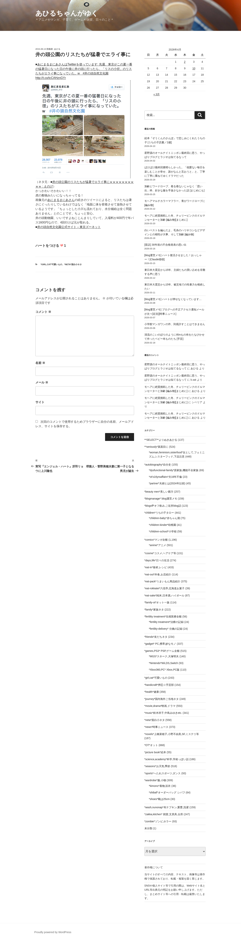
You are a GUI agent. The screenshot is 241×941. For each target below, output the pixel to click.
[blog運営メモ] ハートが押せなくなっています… (173, 299)
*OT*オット (151, 745)
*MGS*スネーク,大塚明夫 (164, 656)
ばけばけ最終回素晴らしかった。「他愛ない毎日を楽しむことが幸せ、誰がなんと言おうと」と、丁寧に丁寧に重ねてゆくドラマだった (174, 171)
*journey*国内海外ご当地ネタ (161, 698)
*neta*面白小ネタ (73, 264)
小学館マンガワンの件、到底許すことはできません (174, 324)
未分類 (148, 828)
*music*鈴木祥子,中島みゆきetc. (163, 712)
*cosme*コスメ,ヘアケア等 (160, 553)
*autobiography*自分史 (157, 464)
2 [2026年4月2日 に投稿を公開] (184, 61)
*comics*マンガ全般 (156, 539)
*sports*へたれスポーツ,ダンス (162, 773)
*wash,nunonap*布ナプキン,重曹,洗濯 (166, 807)
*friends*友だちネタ (156, 636)
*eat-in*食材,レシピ (155, 567)
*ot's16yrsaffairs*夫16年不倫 (165, 476)
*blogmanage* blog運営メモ (160, 498)
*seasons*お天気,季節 (157, 766)
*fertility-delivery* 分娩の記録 (165, 628)
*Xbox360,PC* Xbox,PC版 (164, 669)
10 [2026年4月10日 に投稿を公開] (193, 68)
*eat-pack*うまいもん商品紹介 (162, 581)
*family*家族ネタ (154, 609)
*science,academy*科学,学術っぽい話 (166, 759)
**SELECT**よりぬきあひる (160, 439)
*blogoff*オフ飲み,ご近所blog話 (162, 505)
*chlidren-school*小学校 (163, 531)
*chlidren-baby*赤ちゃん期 (164, 518)
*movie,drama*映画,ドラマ (160, 705)
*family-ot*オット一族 (157, 602)
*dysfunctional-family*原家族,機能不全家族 (174, 470)
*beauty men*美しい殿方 (158, 491)
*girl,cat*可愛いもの (51, 264)
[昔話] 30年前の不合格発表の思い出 (165, 244)
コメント (43, 311)
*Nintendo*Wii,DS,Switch (163, 663)
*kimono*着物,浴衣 (160, 785)
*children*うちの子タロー (159, 512)
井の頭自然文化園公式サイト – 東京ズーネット (69, 227)
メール (41, 382)
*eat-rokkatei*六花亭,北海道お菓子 (164, 588)
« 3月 (156, 94)
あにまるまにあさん (61, 199)
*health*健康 (151, 691)
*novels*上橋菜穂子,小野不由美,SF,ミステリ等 (171, 734)
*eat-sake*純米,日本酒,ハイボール (164, 595)
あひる (57, 49)
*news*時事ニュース (156, 726)
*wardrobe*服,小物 (155, 780)
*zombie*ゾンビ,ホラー (158, 821)
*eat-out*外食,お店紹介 (157, 574)
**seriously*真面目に (156, 446)
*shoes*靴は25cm (159, 799)
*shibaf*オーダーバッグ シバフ (167, 792)
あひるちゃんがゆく (66, 13)
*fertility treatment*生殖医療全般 (163, 616)
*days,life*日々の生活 (156, 560)
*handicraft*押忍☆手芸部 (159, 684)
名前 (40, 362)
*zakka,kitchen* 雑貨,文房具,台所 (163, 814)
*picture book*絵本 (155, 752)
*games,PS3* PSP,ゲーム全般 (162, 650)
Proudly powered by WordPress (52, 932)
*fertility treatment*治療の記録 (166, 621)
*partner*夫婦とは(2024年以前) (167, 483)
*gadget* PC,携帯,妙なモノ (160, 643)
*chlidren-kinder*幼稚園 (162, 524)
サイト (39, 402)
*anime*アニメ (157, 545)
